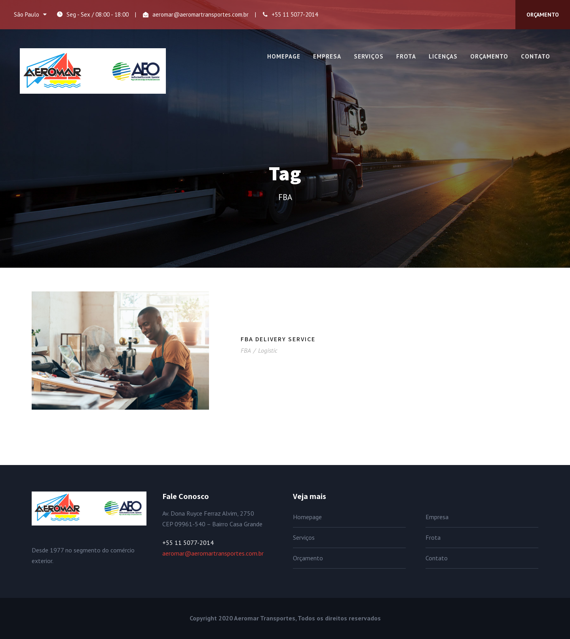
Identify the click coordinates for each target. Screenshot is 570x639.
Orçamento (489, 56)
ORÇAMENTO (542, 14)
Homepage (283, 56)
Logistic (267, 350)
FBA (246, 350)
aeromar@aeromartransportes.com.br (200, 14)
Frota (406, 56)
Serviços (369, 56)
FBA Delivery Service (278, 339)
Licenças (443, 56)
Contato (535, 56)
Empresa (327, 56)
